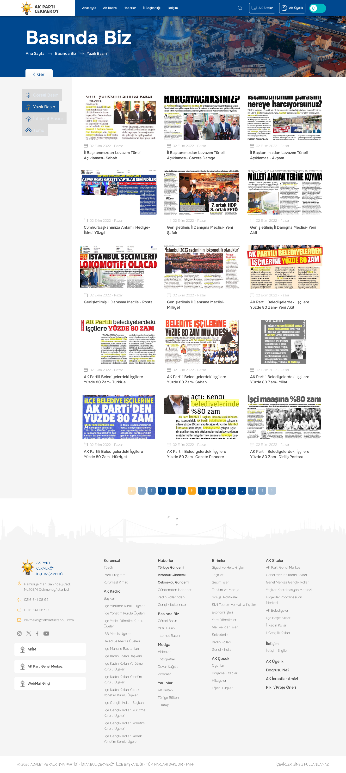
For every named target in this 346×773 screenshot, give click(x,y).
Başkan (109, 598)
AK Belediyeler (277, 610)
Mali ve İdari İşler (225, 627)
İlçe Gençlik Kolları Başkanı (124, 702)
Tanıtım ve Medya (225, 590)
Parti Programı (115, 575)
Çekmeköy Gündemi (173, 582)
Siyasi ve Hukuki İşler (228, 567)
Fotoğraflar (166, 659)
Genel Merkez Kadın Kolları (286, 575)
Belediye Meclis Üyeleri (122, 641)
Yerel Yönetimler (224, 620)
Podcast (164, 674)
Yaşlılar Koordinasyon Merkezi (289, 590)
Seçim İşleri (220, 582)
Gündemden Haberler (175, 590)
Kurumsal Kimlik (116, 582)
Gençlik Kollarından (172, 604)
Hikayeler (219, 680)
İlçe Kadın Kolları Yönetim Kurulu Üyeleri (123, 679)
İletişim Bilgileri (277, 650)
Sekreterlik (220, 634)
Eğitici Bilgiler (222, 688)
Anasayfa (89, 8)
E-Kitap (163, 705)
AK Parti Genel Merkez (283, 567)
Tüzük (108, 567)
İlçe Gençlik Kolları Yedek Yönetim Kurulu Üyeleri (123, 739)
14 (251, 490)
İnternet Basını (169, 635)
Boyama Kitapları (225, 673)
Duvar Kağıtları (169, 666)
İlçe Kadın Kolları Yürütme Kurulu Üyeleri (123, 666)
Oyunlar (218, 665)
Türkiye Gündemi (171, 567)
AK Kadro (110, 8)
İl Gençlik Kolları (278, 633)
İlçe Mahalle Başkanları (121, 648)
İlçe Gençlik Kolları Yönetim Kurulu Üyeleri (124, 726)
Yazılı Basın (166, 628)
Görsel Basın (167, 621)
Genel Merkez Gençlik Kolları (287, 582)
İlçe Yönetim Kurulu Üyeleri (124, 613)
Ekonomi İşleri (222, 612)
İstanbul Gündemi (171, 575)
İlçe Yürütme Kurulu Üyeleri (124, 606)
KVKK (189, 764)
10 (231, 490)
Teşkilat (217, 575)
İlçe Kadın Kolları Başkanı (123, 656)
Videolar (164, 652)
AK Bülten (165, 690)
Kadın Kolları (221, 642)
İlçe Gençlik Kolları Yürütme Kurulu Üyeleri (124, 713)
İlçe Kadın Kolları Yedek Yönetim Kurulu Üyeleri (121, 692)
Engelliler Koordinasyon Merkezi (284, 600)
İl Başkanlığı (152, 8)
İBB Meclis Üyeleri (117, 634)
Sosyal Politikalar (225, 597)
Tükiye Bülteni (168, 697)
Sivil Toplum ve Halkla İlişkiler (234, 604)
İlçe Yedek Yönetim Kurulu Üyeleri (123, 623)
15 (261, 490)
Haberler (130, 8)
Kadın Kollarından (171, 597)
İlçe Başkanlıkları (278, 618)
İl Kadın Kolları (276, 625)
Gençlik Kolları (222, 649)
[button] (50, 649)
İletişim (172, 8)
